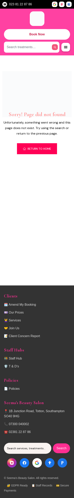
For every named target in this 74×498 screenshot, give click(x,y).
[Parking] (62, 463)
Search (61, 448)
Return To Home (37, 148)
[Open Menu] (65, 47)
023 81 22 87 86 (20, 4)
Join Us (14, 328)
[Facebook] (24, 463)
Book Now (37, 34)
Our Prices (16, 312)
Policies (14, 388)
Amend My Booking (22, 304)
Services (15, 320)
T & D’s (14, 366)
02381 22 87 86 (20, 432)
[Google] (37, 463)
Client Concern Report (24, 336)
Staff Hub (15, 358)
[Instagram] (12, 463)
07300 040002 (19, 424)
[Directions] (49, 463)
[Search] (55, 47)
